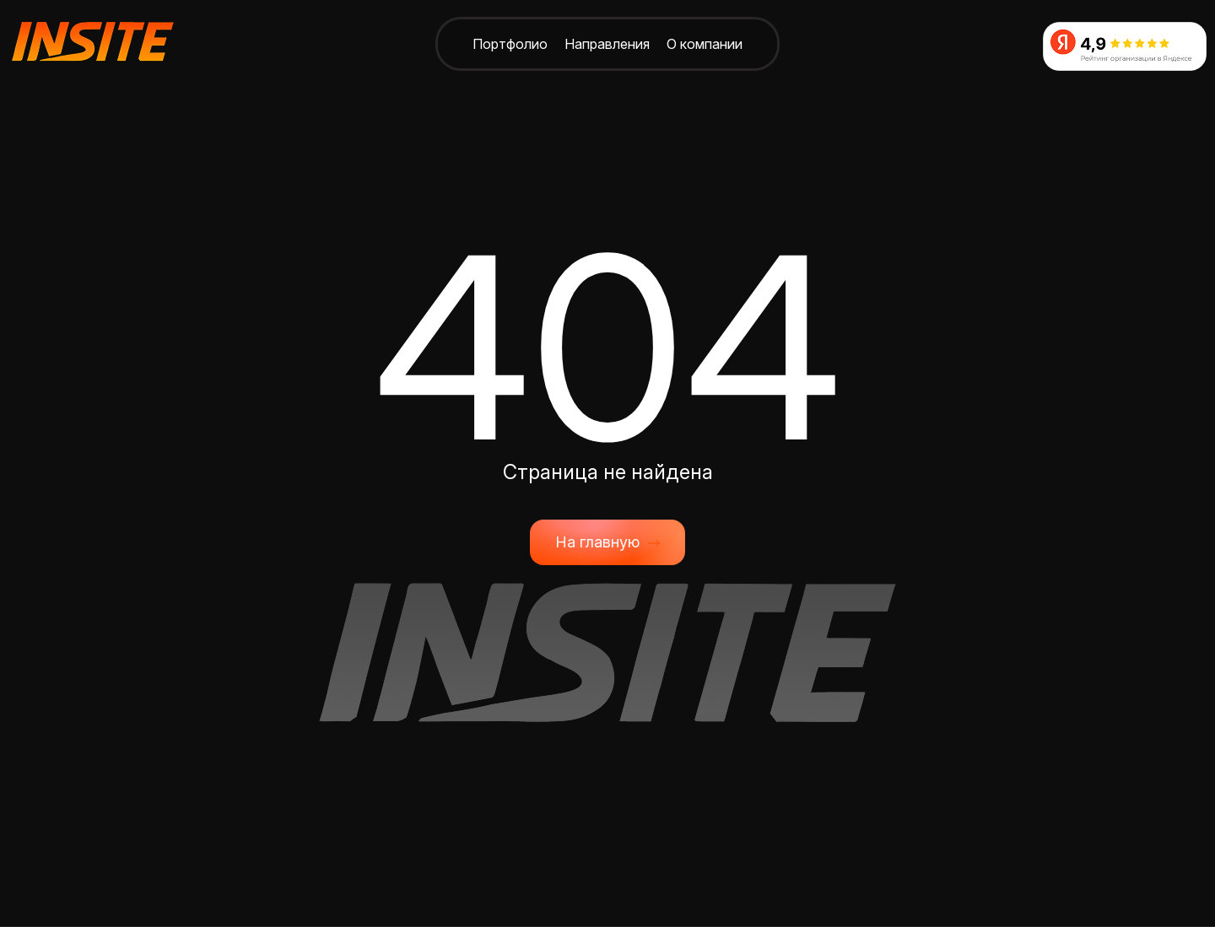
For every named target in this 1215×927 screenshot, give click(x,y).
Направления (607, 43)
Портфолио (510, 43)
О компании (704, 43)
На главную (607, 542)
